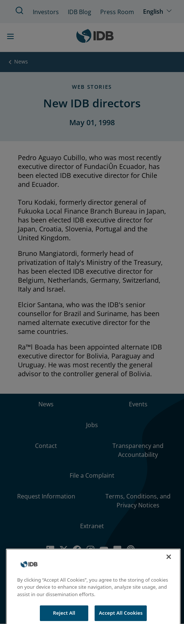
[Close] (169, 562)
